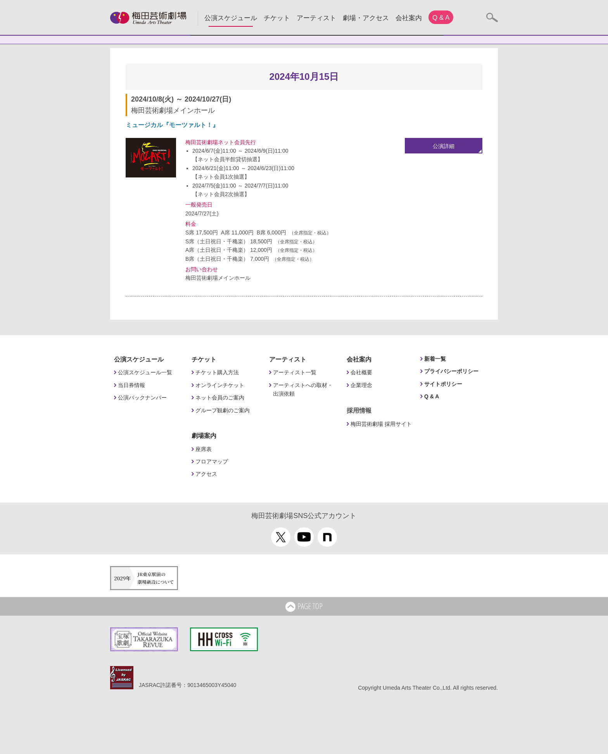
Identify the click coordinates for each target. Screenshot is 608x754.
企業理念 (361, 385)
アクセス (206, 474)
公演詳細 (443, 146)
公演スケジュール (230, 18)
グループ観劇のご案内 (222, 410)
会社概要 (361, 372)
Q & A (440, 17)
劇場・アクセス (366, 18)
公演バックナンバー (142, 397)
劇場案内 (204, 435)
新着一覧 (435, 359)
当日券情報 (131, 385)
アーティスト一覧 (294, 372)
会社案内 (409, 18)
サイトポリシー (443, 384)
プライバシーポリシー (451, 371)
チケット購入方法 (217, 372)
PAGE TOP (304, 607)
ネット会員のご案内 (219, 397)
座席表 (203, 449)
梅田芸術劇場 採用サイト (381, 424)
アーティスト (316, 18)
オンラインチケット (219, 385)
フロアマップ (211, 461)
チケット (277, 18)
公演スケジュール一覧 (145, 372)
